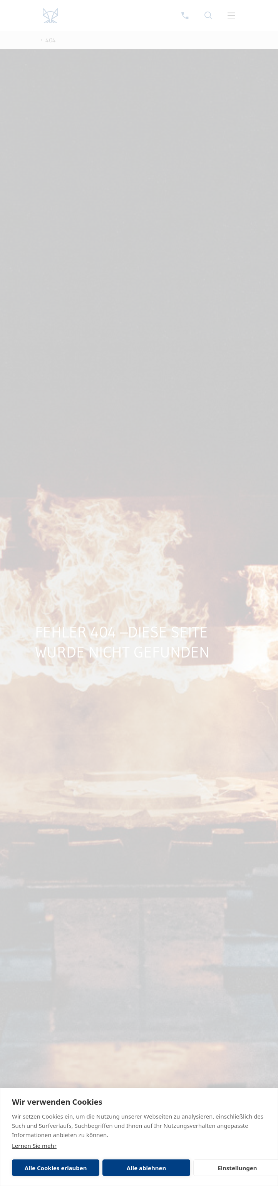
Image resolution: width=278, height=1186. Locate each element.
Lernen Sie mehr (34, 1145)
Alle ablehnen (146, 1168)
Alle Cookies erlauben (56, 1168)
